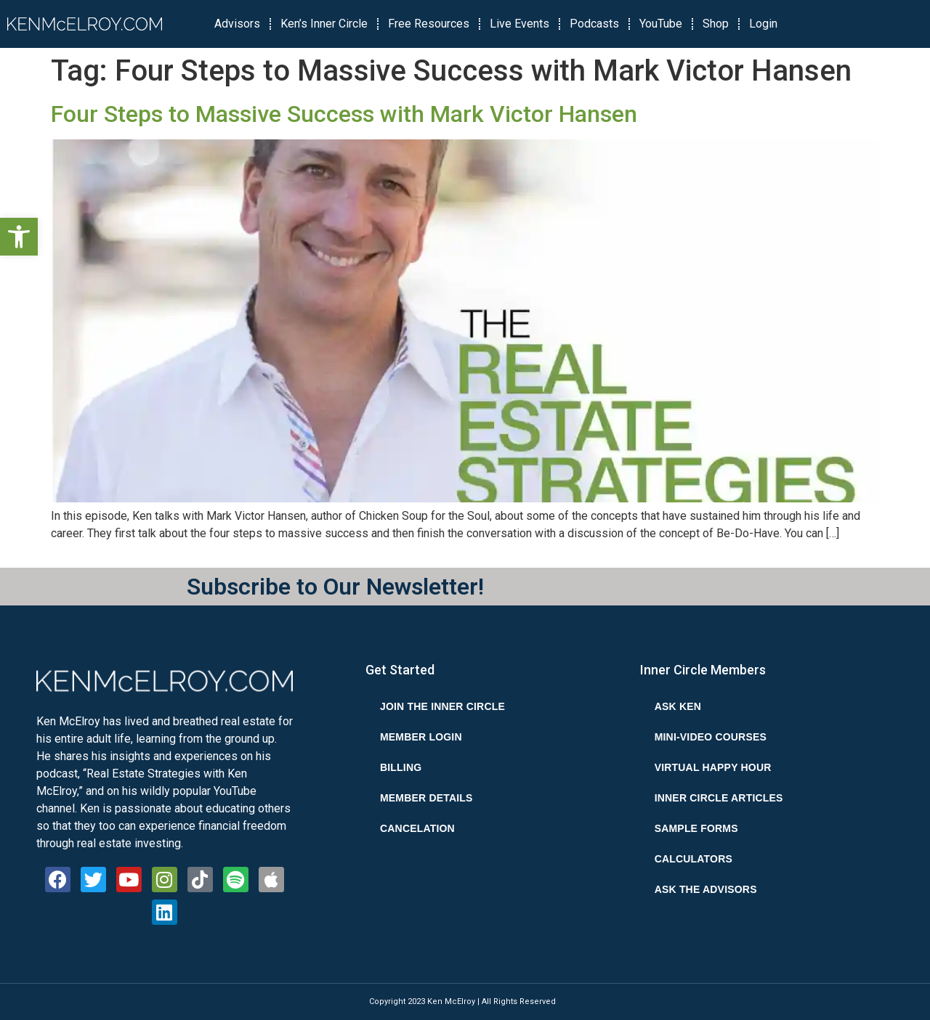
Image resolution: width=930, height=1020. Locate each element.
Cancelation (417, 828)
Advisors (237, 23)
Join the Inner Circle (442, 706)
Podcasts (594, 23)
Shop (716, 23)
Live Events (519, 23)
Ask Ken (678, 706)
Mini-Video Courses (711, 737)
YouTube (660, 23)
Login (763, 23)
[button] (19, 237)
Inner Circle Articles (719, 798)
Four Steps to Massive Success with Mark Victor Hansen (344, 114)
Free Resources (428, 23)
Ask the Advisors (706, 889)
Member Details (426, 798)
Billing (400, 767)
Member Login (421, 737)
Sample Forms (696, 828)
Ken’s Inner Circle (324, 23)
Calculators (693, 859)
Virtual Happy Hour (713, 767)
